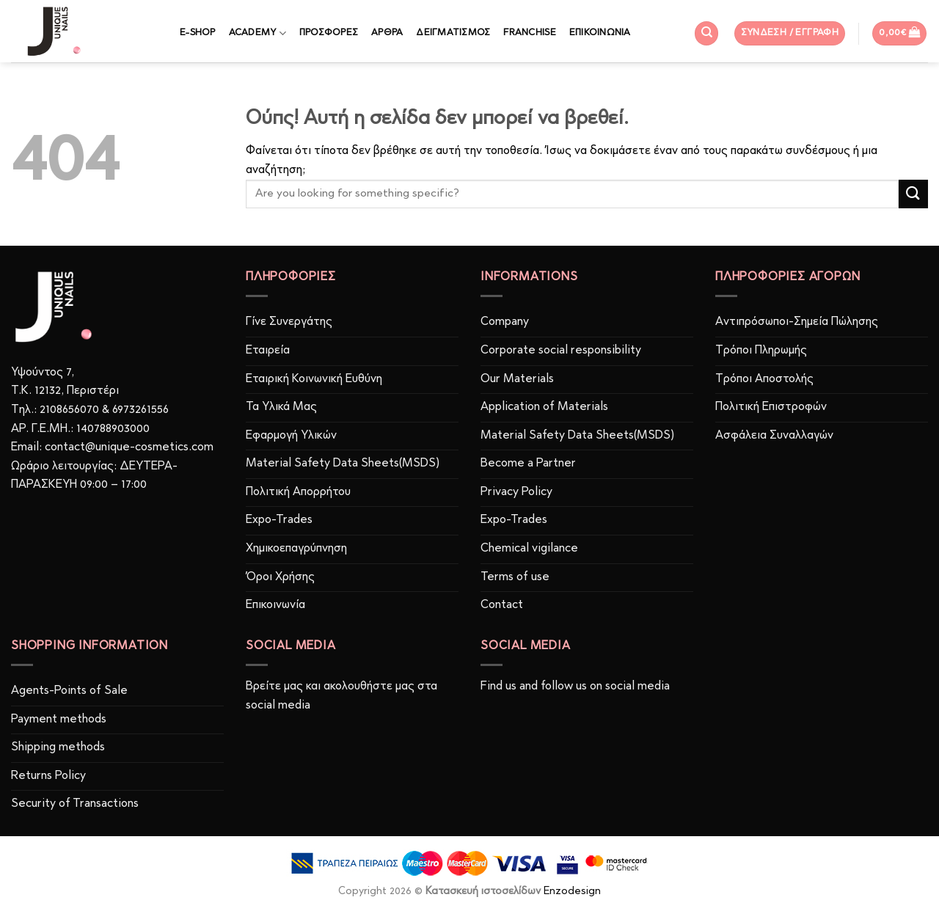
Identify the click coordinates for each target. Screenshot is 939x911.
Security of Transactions (75, 804)
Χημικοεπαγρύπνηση (296, 549)
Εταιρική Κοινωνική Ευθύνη (314, 379)
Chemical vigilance (529, 549)
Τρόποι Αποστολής (764, 379)
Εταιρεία (268, 350)
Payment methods (58, 719)
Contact (502, 605)
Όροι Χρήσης (280, 577)
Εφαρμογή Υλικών (291, 436)
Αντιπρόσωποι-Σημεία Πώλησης (796, 322)
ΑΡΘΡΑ (387, 32)
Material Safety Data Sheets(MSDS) (342, 463)
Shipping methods (58, 747)
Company (505, 322)
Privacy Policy (516, 492)
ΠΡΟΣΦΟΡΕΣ (328, 32)
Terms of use (515, 577)
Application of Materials (544, 407)
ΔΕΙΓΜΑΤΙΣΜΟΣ (453, 32)
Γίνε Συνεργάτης (289, 322)
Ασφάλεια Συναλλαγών (774, 436)
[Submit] (913, 194)
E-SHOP (198, 32)
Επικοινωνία (275, 605)
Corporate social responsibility (561, 350)
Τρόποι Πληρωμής (761, 350)
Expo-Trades (279, 520)
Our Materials (517, 379)
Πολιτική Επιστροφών (771, 407)
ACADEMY (257, 33)
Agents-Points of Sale (71, 691)
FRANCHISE (529, 32)
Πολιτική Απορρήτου (298, 492)
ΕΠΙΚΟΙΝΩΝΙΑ (600, 32)
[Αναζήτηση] (706, 33)
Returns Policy (48, 776)
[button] (790, 33)
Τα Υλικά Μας (281, 407)
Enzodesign (572, 891)
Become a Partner (528, 463)
